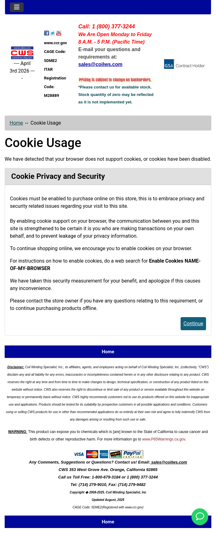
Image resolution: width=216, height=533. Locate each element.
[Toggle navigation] (17, 7)
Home (16, 123)
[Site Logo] (22, 53)
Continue (193, 323)
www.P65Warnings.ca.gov (163, 439)
